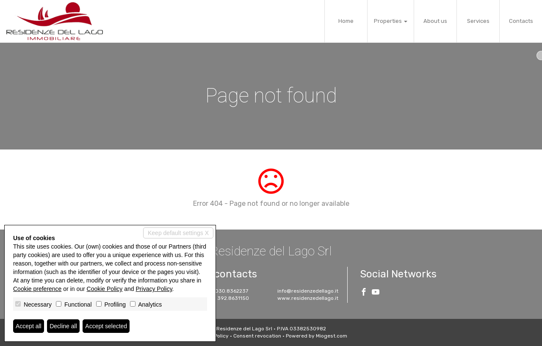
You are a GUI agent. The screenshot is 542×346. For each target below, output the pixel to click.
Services (478, 21)
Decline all (63, 326)
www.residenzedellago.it (307, 298)
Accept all (28, 326)
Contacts (521, 21)
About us (435, 21)
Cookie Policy (105, 288)
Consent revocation (257, 336)
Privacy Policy (154, 288)
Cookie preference (37, 288)
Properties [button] (390, 21)
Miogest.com (331, 336)
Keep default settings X (178, 233)
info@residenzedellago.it (307, 291)
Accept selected (106, 326)
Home (346, 21)
